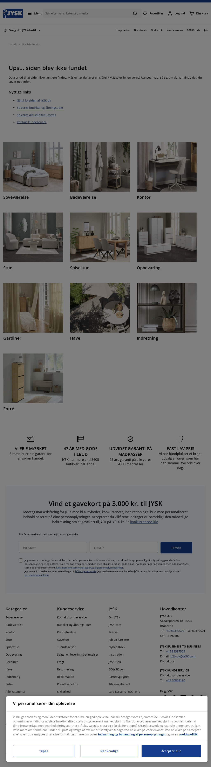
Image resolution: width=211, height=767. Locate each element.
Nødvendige (109, 751)
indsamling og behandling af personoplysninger (132, 734)
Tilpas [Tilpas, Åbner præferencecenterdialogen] (43, 751)
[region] (106, 729)
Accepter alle (171, 751)
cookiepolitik (188, 734)
